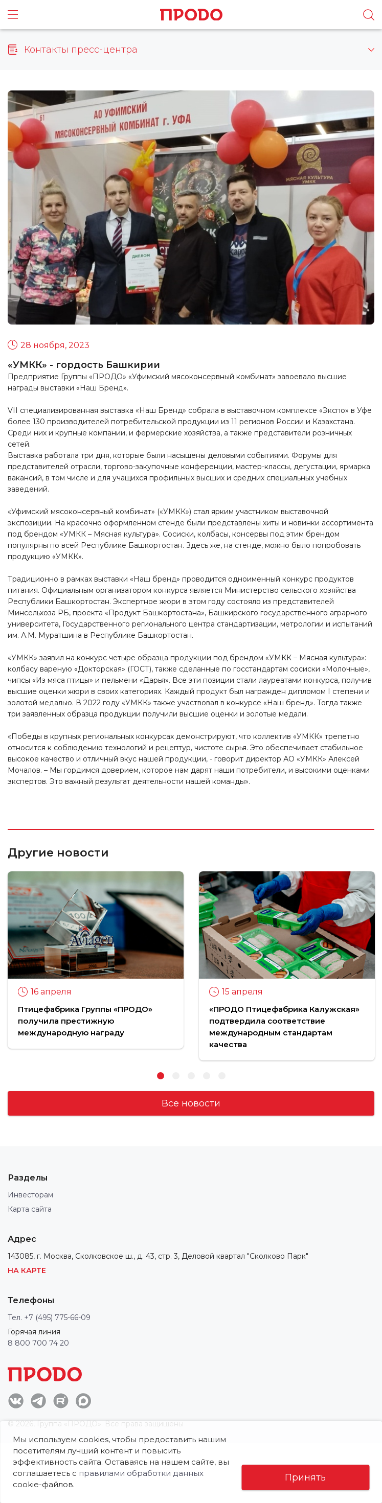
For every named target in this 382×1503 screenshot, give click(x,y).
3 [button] (191, 1075)
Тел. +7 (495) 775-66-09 (49, 1317)
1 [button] (160, 1075)
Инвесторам (30, 1194)
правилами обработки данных (154, 1473)
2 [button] (175, 1075)
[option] (96, 960)
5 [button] (222, 1075)
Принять (305, 1477)
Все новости (191, 1103)
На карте (27, 1270)
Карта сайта (30, 1209)
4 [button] (206, 1075)
